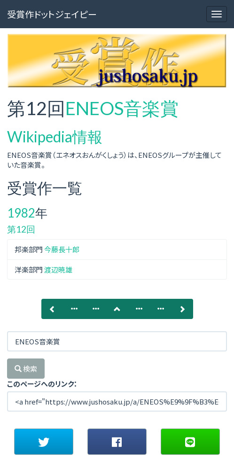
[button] (43, 441)
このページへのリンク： (42, 384)
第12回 (21, 229)
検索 (26, 369)
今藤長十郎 (61, 249)
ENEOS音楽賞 (122, 108)
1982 (21, 212)
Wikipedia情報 (54, 136)
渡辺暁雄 (58, 269)
